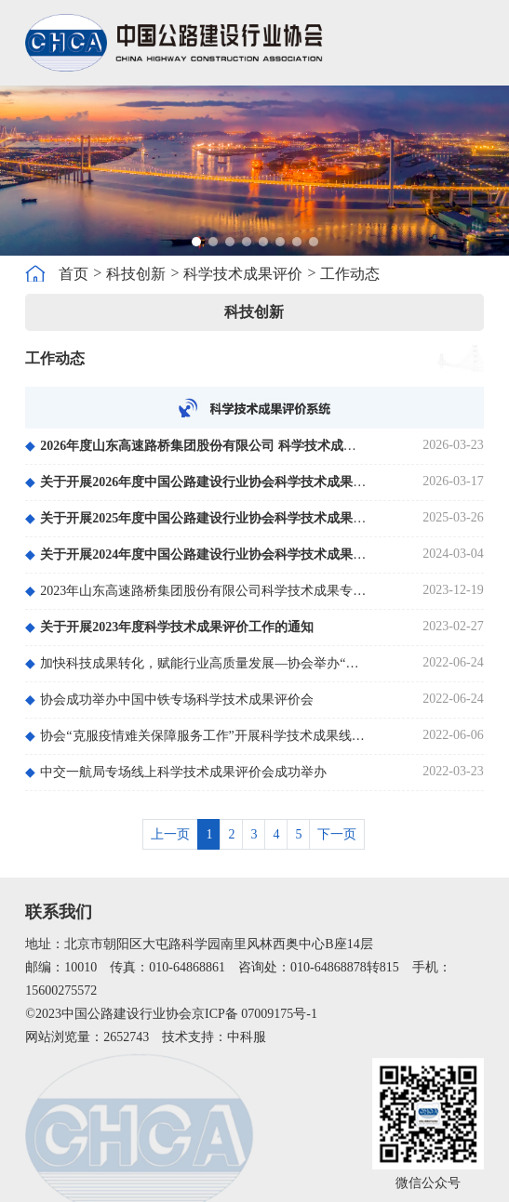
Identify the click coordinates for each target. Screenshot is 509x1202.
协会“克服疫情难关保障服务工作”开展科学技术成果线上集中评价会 (196, 736)
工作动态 (350, 274)
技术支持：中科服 (214, 1037)
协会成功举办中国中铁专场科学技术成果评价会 (169, 700)
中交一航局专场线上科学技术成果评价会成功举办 (176, 772)
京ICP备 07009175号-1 (254, 1014)
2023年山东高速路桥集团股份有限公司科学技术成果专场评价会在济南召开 (196, 591)
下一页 (336, 834)
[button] (196, 241)
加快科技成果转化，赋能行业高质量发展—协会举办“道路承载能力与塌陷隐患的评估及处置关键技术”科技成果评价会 (196, 663)
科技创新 (136, 274)
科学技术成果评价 (242, 274)
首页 (73, 274)
